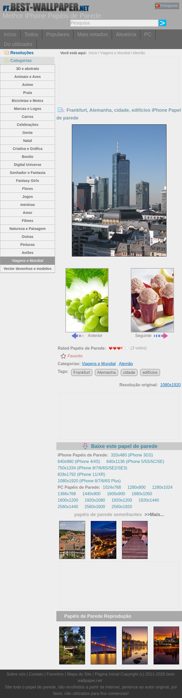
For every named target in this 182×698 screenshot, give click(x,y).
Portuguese (166, 5)
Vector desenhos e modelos (27, 269)
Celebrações (27, 125)
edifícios (150, 372)
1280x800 (136, 487)
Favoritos (55, 674)
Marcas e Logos (27, 109)
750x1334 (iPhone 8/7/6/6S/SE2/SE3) (92, 468)
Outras (27, 237)
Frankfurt (81, 372)
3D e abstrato (27, 69)
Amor (27, 213)
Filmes (27, 221)
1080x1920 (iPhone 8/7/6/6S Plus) (89, 481)
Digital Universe (27, 165)
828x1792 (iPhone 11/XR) (81, 474)
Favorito (74, 356)
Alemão (139, 53)
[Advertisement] (119, 96)
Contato (36, 674)
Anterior (87, 303)
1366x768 (67, 494)
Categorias (18, 60)
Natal (27, 141)
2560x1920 (121, 506)
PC (147, 34)
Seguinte (152, 303)
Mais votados (92, 34)
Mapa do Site (79, 674)
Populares (57, 34)
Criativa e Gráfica (27, 149)
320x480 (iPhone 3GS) (132, 455)
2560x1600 (95, 506)
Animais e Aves (27, 77)
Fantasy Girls (27, 181)
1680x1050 (142, 494)
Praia (27, 93)
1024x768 (112, 487)
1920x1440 (149, 500)
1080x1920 (170, 385)
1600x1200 (68, 500)
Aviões (27, 253)
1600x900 (116, 494)
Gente (27, 133)
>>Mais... (153, 514)
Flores (27, 189)
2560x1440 (68, 506)
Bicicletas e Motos (27, 101)
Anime (27, 85)
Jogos (27, 197)
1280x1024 (162, 487)
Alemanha (106, 372)
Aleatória (126, 34)
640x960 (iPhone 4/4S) (79, 461)
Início (10, 34)
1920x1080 (95, 500)
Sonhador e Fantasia (28, 173)
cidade (129, 372)
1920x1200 (121, 500)
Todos (31, 34)
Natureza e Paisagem (28, 229)
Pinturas (27, 245)
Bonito (27, 157)
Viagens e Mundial (27, 261)
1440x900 (91, 494)
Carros (27, 117)
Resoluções (19, 53)
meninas (27, 205)
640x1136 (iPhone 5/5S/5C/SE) (135, 461)
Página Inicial (107, 674)
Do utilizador (18, 44)
